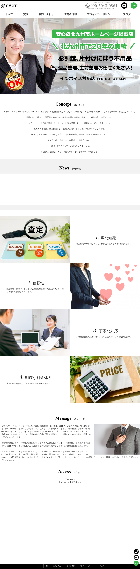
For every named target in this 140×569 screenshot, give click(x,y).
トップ (38, 566)
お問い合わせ (57, 566)
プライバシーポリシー (86, 566)
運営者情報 (71, 566)
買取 (47, 566)
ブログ (101, 566)
